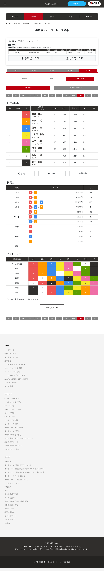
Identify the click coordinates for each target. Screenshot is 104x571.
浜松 (52, 17)
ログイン (76, 4)
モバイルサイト (10, 519)
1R (9, 96)
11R (80, 96)
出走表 (24, 79)
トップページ (10, 353)
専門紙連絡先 (10, 515)
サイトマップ (10, 523)
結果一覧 (83, 176)
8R (59, 96)
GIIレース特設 (10, 420)
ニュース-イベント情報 (13, 371)
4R (31, 96)
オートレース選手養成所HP (15, 479)
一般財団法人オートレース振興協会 (58, 565)
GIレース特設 (10, 416)
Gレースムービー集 (12, 402)
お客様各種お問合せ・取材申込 (16, 504)
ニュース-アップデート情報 (15, 378)
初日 (16, 70)
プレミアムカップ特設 (13, 412)
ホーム (8, 23)
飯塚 (70, 17)
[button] (5, 3)
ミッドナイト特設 (11, 423)
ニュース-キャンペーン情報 (15, 368)
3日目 (52, 70)
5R (38, 96)
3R (23, 96)
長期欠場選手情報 (11, 508)
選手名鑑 (8, 364)
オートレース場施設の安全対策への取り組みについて (25, 472)
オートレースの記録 (12, 434)
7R (52, 96)
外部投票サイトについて (14, 449)
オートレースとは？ (12, 360)
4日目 (70, 70)
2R (16, 96)
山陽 (89, 17)
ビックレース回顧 (11, 427)
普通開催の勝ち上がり (13, 438)
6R (45, 96)
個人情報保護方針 (11, 497)
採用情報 (8, 465)
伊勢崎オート (28, 23)
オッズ (52, 79)
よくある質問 (10, 501)
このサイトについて (12, 486)
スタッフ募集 (10, 512)
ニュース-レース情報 (12, 375)
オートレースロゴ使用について (16, 483)
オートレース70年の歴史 (14, 431)
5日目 (88, 70)
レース (52, 177)
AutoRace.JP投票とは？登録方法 (16, 382)
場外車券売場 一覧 (11, 445)
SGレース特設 (10, 409)
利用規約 (8, 490)
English (7, 526)
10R (73, 96)
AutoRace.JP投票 (11, 386)
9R (66, 96)
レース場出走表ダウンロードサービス (19, 441)
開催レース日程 (10, 357)
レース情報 (18, 23)
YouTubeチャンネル (12, 452)
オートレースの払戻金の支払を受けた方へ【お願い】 (25, 475)
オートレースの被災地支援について (18, 468)
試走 (21, 177)
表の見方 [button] (50, 311)
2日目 (34, 70)
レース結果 (79, 79)
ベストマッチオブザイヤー (15, 405)
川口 (15, 17)
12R (87, 96)
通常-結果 (28, 89)
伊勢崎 (33, 17)
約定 (6, 494)
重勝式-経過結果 (76, 89)
